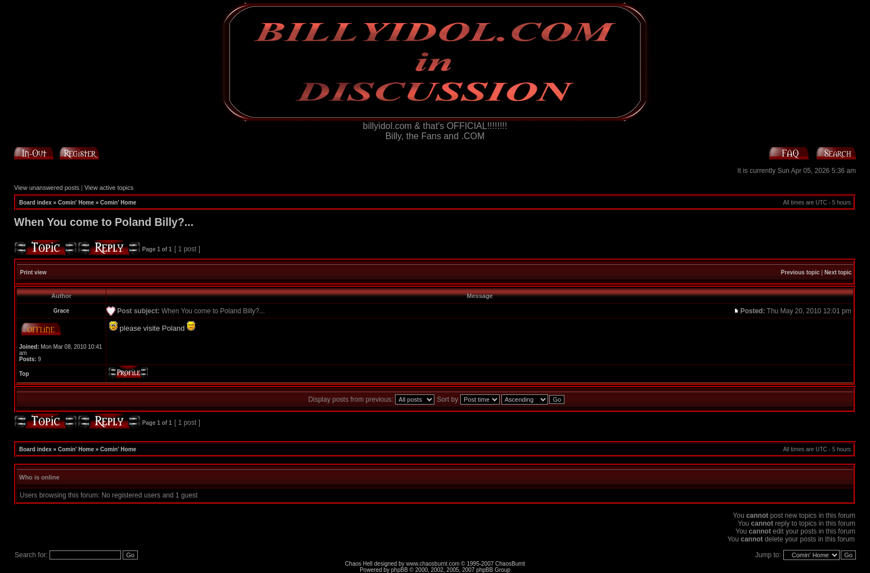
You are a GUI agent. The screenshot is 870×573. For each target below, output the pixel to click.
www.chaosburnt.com (433, 564)
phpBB (399, 570)
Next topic (837, 272)
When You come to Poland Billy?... (104, 222)
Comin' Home (76, 202)
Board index (35, 202)
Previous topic (800, 272)
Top (24, 374)
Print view (33, 272)
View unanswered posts (46, 187)
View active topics (108, 187)
